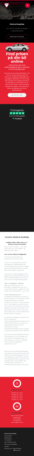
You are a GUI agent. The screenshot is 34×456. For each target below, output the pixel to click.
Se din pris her (17, 95)
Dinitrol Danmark (17, 448)
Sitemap (6, 446)
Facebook (17, 450)
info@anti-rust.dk (18, 422)
